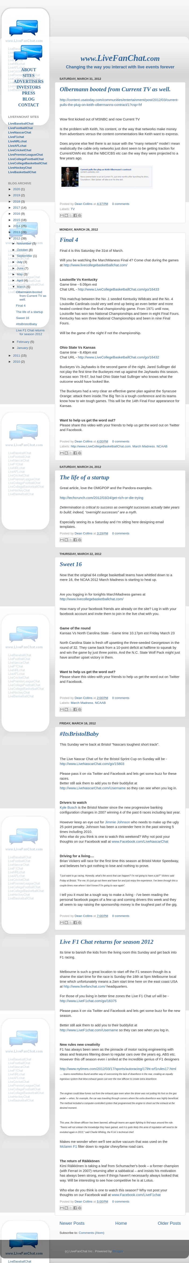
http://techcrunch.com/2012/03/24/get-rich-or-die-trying (101, 498)
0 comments (121, 204)
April (20, 280)
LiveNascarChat (19, 132)
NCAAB (162, 446)
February (23, 342)
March (21, 286)
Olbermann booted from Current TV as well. (115, 89)
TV (73, 209)
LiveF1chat (16, 137)
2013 (17, 232)
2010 (17, 361)
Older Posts (169, 1223)
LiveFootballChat (20, 128)
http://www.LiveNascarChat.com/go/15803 (92, 764)
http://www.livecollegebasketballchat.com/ (95, 265)
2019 (17, 195)
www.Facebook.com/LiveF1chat (136, 1195)
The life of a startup (84, 477)
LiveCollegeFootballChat (26, 159)
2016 (17, 213)
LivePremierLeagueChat (25, 154)
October (23, 250)
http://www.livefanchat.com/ (85, 986)
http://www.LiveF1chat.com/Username (89, 1030)
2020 (17, 189)
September (25, 256)
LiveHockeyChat (20, 167)
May (20, 274)
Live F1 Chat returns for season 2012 (107, 941)
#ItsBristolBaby (79, 733)
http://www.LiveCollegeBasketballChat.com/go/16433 (118, 289)
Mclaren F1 (68, 1146)
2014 (17, 226)
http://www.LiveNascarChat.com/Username (93, 788)
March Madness (143, 446)
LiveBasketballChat (22, 172)
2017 (17, 207)
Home (121, 1223)
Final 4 (69, 239)
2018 (17, 201)
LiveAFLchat (17, 145)
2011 (17, 355)
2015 (17, 220)
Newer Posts (72, 1223)
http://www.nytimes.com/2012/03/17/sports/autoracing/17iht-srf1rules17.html (118, 1069)
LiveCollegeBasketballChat (27, 163)
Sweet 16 (71, 564)
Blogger (117, 1251)
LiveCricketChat (19, 150)
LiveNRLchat (17, 141)
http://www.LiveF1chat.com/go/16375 (88, 1001)
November (24, 243)
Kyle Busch (68, 807)
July (20, 262)
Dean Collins (84, 204)
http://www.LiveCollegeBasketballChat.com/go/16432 (118, 357)
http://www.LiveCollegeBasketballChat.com (101, 446)
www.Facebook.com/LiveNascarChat (140, 841)
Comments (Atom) (92, 1233)
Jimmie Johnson (117, 822)
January (23, 348)
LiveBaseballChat (20, 123)
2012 (17, 238)
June (20, 268)
